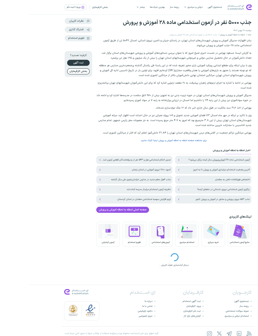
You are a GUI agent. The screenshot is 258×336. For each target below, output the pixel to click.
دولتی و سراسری (164, 7)
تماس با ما (118, 306)
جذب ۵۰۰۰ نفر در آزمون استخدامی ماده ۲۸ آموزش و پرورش (158, 23)
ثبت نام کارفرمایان (163, 311)
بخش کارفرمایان (71, 7)
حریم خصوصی (117, 316)
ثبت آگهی (49, 63)
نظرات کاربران (51, 21)
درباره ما (120, 301)
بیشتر (111, 7)
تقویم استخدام (51, 38)
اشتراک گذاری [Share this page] (51, 30)
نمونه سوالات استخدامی (208, 311)
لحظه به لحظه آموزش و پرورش (203, 34)
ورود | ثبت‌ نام (47, 7)
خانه (220, 34)
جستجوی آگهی (186, 7)
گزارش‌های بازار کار (163, 316)
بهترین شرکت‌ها (128, 7)
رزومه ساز (145, 7)
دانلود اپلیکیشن (116, 311)
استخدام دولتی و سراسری (208, 316)
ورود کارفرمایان (164, 306)
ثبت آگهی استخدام (163, 301)
